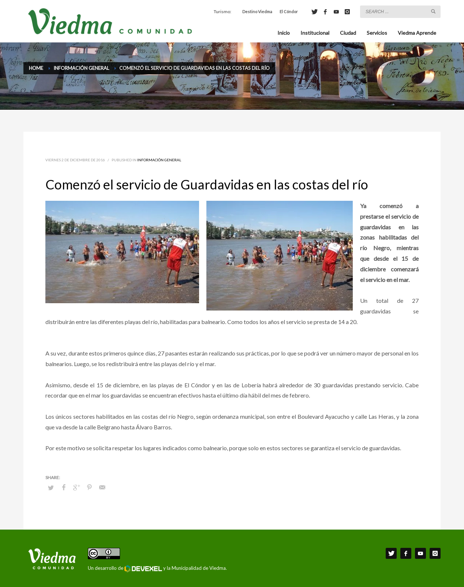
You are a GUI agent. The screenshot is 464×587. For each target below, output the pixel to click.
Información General (159, 160)
